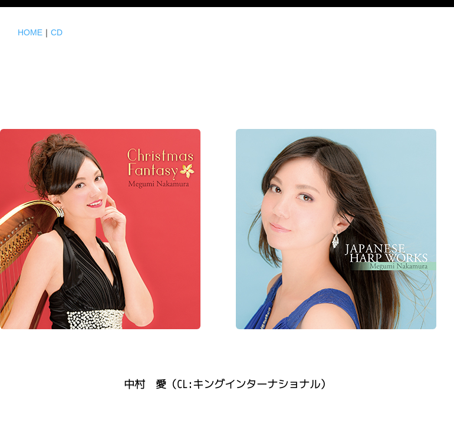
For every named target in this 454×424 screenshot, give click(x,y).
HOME (30, 32)
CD (56, 32)
